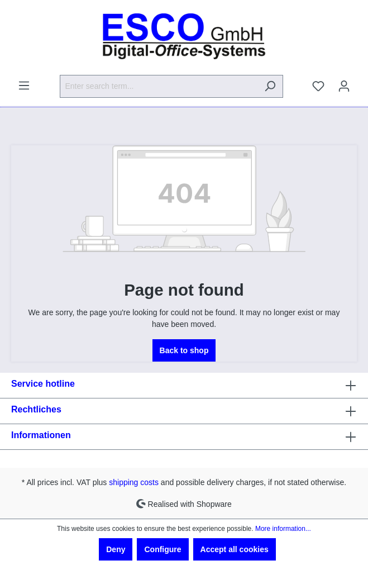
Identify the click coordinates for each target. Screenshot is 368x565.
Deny (115, 549)
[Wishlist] (318, 86)
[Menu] (24, 85)
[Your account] (344, 86)
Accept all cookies (234, 549)
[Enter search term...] (158, 86)
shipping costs (134, 482)
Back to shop (184, 350)
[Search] (270, 86)
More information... (283, 529)
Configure (162, 549)
